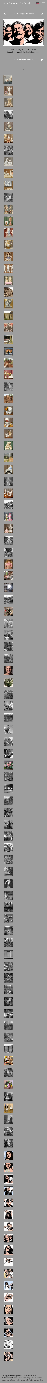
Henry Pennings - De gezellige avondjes (18, 3)
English (37, 3)
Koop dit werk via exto (23, 59)
